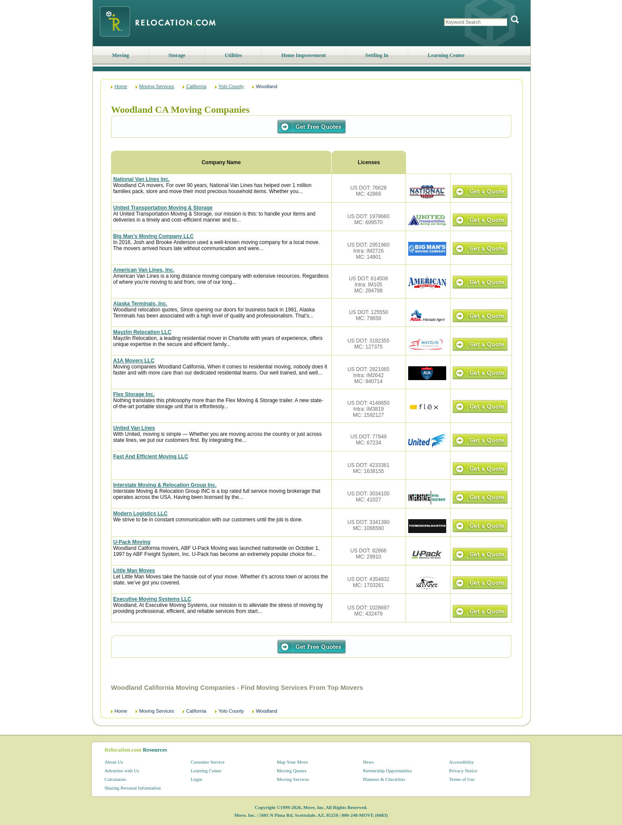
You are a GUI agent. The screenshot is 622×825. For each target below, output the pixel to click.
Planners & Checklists (384, 779)
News (368, 762)
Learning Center (446, 55)
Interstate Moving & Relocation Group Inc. (164, 485)
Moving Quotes (292, 770)
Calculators (115, 779)
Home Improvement (303, 55)
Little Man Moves (134, 571)
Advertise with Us (122, 770)
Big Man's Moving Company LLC (153, 236)
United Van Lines (134, 428)
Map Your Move (292, 762)
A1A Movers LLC (134, 361)
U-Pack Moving (131, 542)
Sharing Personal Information (133, 787)
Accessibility (461, 762)
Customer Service (207, 762)
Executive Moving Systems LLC (152, 599)
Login (196, 779)
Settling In (377, 55)
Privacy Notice (463, 770)
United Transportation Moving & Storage (163, 208)
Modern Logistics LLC (140, 514)
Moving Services (156, 86)
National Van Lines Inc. (141, 179)
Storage (176, 55)
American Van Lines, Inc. (143, 270)
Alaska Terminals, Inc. (140, 304)
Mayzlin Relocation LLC (142, 332)
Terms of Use (462, 779)
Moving (120, 55)
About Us (114, 762)
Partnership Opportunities (387, 770)
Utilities (233, 55)
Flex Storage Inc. (134, 394)
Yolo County (231, 86)
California (196, 86)
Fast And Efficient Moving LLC (150, 457)
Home (120, 86)
